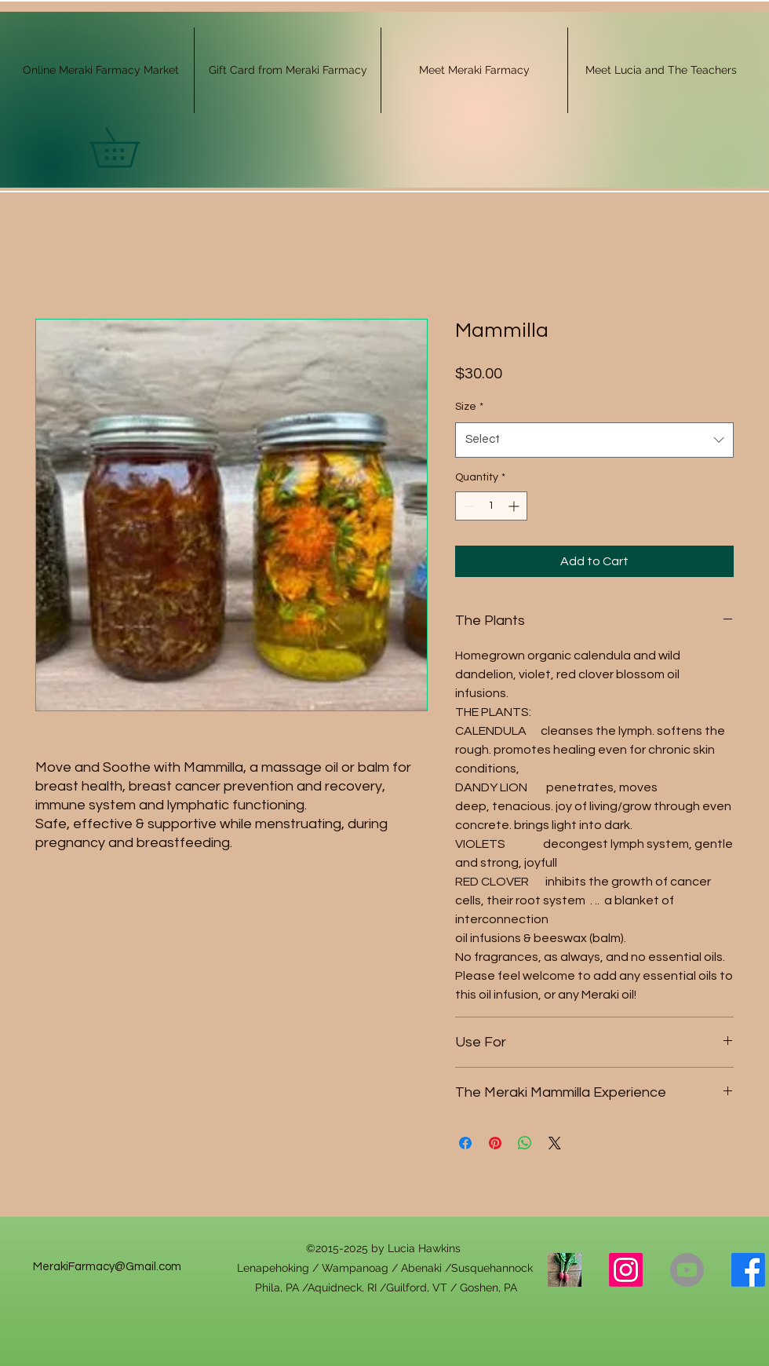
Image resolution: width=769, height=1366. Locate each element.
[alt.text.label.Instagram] (626, 1270)
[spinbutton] (491, 506)
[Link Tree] (564, 1270)
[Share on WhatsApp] (525, 1143)
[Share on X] (554, 1143)
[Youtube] (687, 1270)
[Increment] (515, 506)
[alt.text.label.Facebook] (748, 1270)
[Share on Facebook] (465, 1143)
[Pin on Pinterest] (495, 1143)
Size (469, 406)
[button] (133, 147)
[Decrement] (467, 506)
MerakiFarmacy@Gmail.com (107, 1267)
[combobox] (594, 439)
